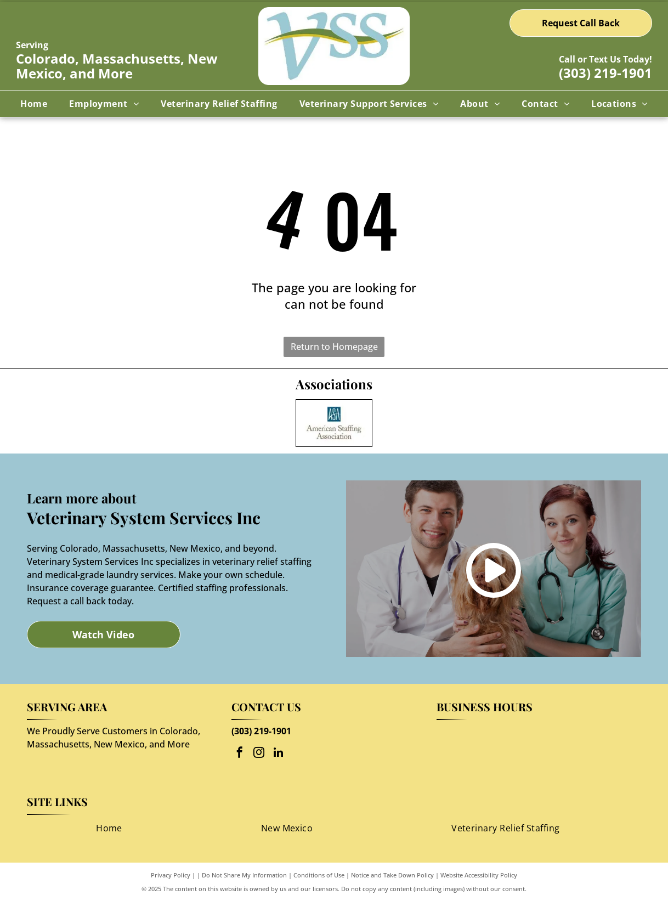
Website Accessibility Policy (478, 875)
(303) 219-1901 (605, 73)
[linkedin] (278, 753)
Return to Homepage (334, 347)
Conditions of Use (318, 875)
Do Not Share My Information (244, 875)
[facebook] (239, 753)
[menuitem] (33, 103)
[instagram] (259, 753)
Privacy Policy (170, 875)
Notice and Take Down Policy (392, 875)
